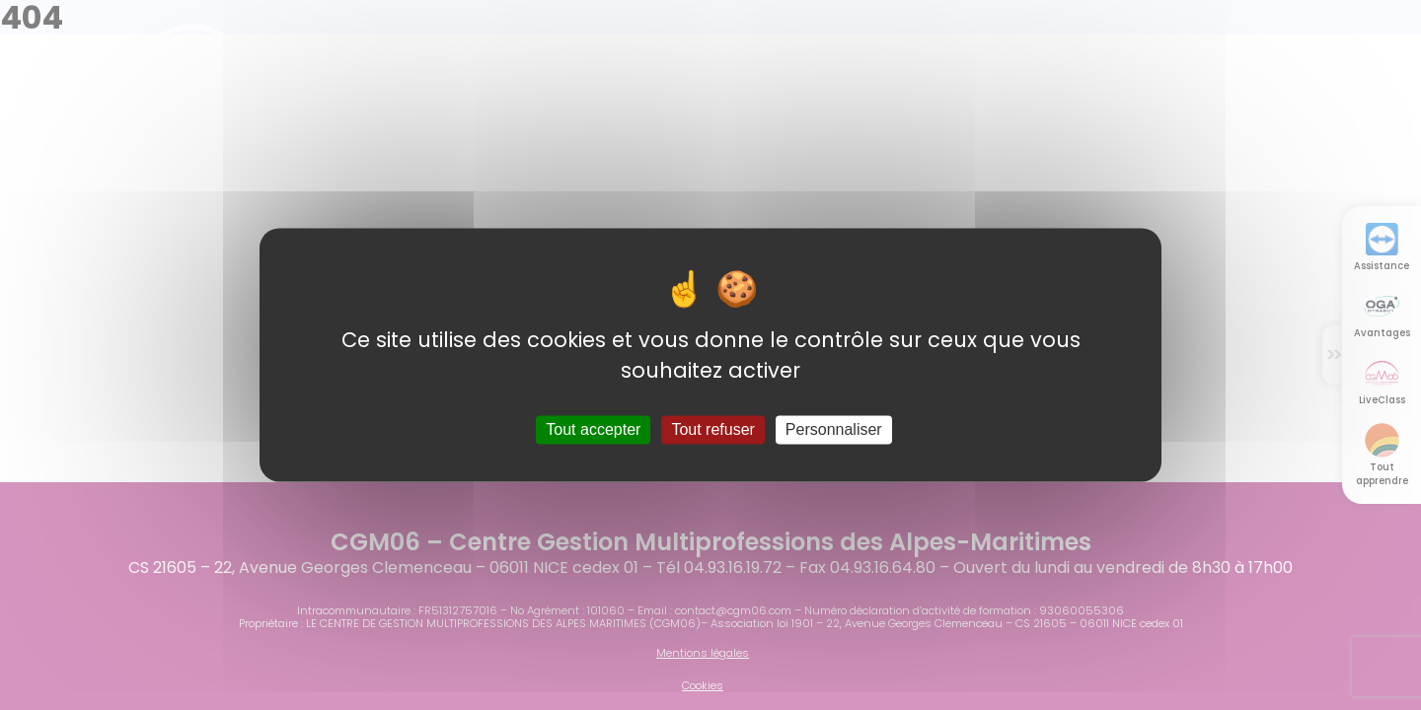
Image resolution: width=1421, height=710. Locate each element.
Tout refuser (712, 429)
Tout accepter (593, 429)
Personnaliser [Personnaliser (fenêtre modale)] (833, 429)
